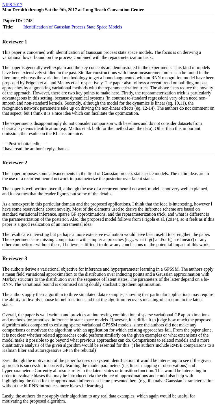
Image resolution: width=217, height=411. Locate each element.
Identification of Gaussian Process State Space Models (72, 27)
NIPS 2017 (12, 4)
